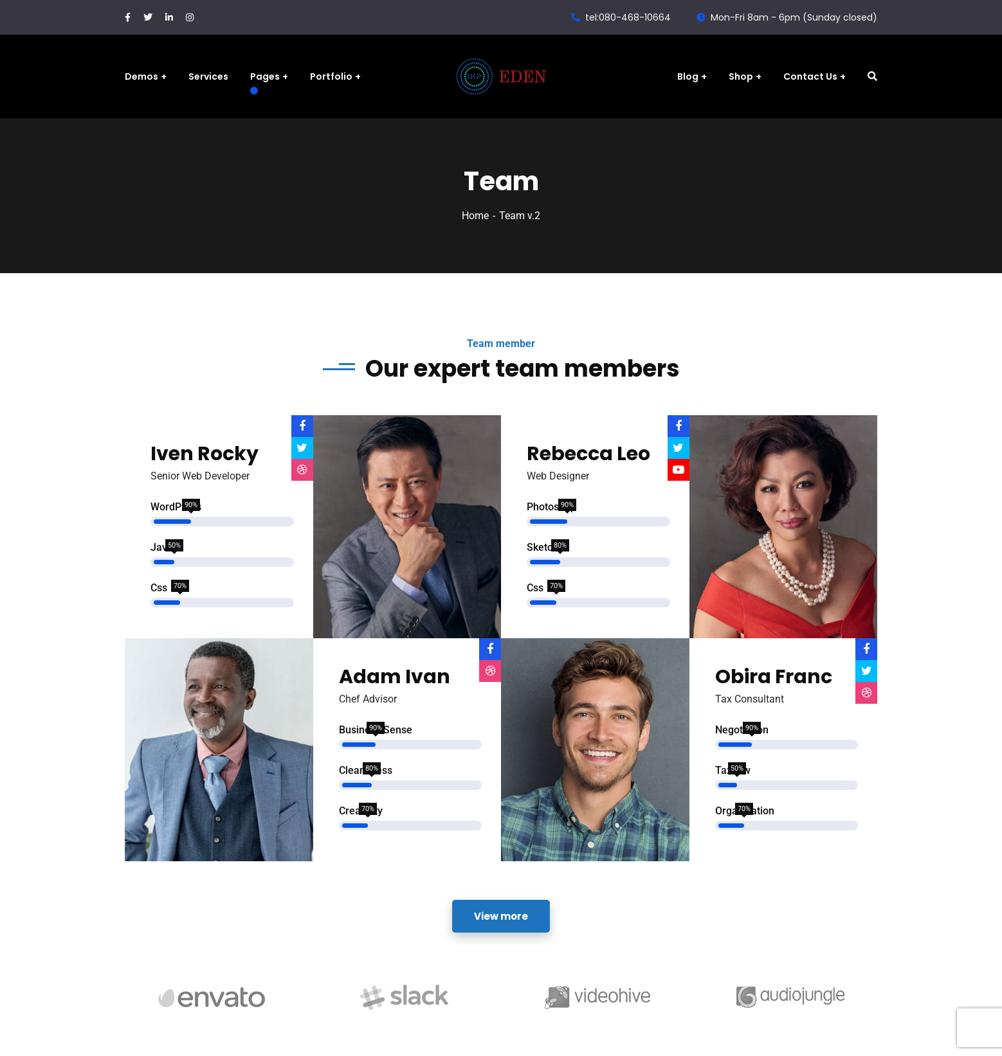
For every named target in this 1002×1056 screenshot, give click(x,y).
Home (475, 216)
